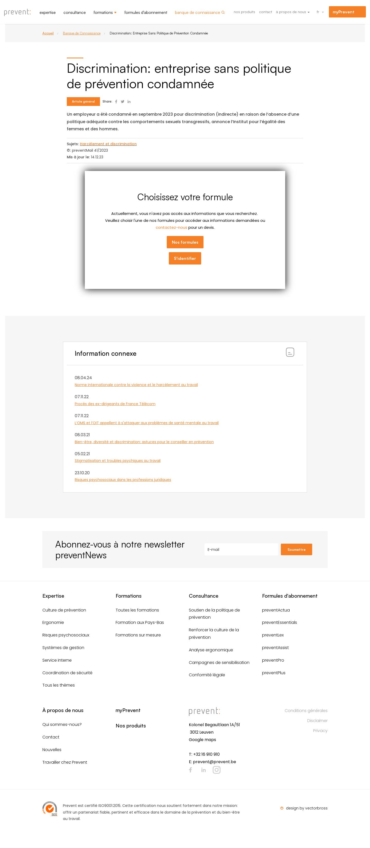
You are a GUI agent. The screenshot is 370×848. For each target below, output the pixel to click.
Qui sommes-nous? (62, 724)
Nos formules (185, 242)
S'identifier (185, 258)
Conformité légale (207, 675)
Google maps (202, 740)
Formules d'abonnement (145, 12)
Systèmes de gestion (63, 648)
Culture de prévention (64, 610)
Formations (103, 12)
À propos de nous (293, 12)
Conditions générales (306, 711)
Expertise (48, 12)
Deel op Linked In (129, 101)
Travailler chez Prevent (64, 762)
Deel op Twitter (122, 101)
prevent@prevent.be (214, 762)
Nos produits (244, 12)
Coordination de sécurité (67, 673)
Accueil (48, 33)
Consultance (74, 12)
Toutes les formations (137, 610)
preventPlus (273, 673)
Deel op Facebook (116, 101)
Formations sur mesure (138, 635)
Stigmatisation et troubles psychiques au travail (118, 460)
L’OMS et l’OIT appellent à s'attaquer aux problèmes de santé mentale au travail (147, 422)
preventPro (273, 660)
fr (318, 12)
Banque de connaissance (197, 12)
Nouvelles (51, 750)
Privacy (320, 731)
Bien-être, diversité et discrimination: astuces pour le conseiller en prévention (144, 441)
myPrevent (343, 11)
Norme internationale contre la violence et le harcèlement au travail (136, 384)
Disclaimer (317, 721)
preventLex (273, 635)
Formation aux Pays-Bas (140, 622)
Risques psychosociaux (65, 635)
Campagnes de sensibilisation (219, 662)
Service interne (57, 660)
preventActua (276, 610)
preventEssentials (279, 622)
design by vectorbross (307, 808)
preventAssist (275, 648)
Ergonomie (53, 622)
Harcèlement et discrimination (108, 144)
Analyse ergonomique (211, 650)
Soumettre (297, 550)
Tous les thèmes (58, 685)
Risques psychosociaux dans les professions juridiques (123, 479)
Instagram (216, 770)
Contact (265, 12)
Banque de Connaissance (81, 33)
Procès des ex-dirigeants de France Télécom (115, 403)
